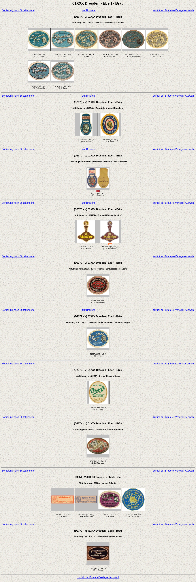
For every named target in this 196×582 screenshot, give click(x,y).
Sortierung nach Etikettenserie (18, 10)
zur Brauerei (88, 10)
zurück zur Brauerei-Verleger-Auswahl (173, 10)
